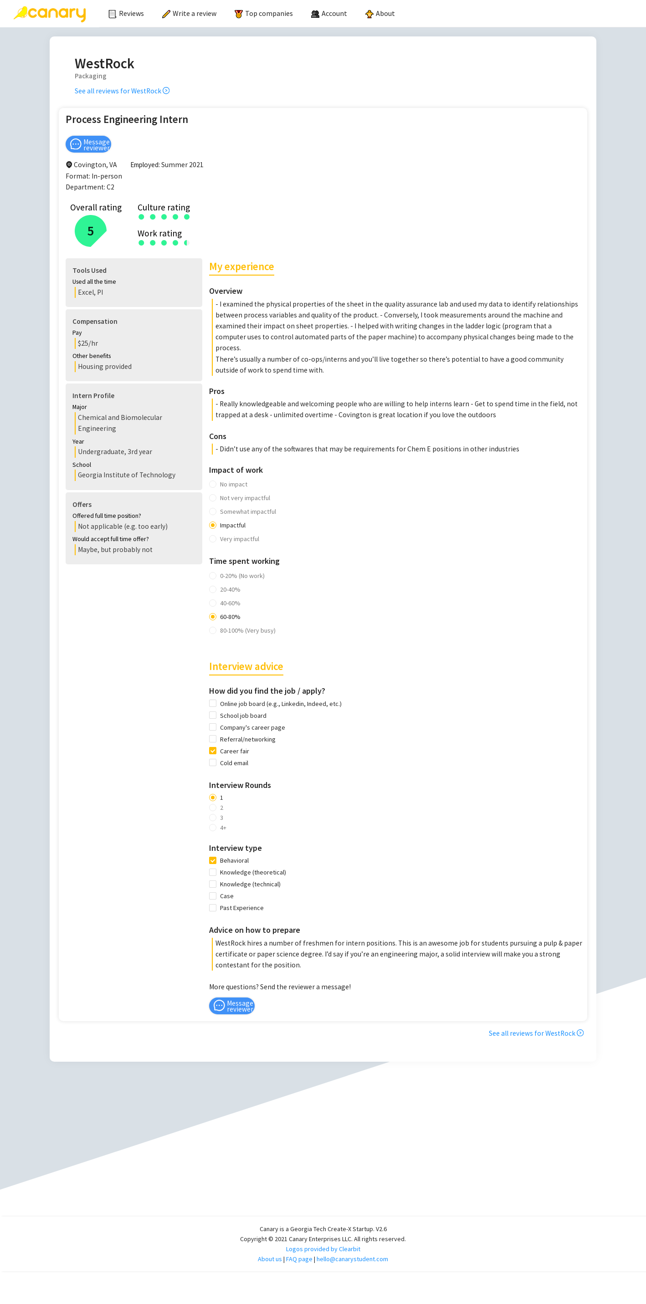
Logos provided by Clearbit (323, 1238)
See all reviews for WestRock (122, 91)
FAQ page (299, 1248)
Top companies (264, 13)
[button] (133, 282)
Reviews (126, 13)
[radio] (141, 216)
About (380, 13)
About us (270, 1248)
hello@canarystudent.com (352, 1248)
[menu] (372, 13)
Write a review (189, 13)
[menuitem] (126, 13)
